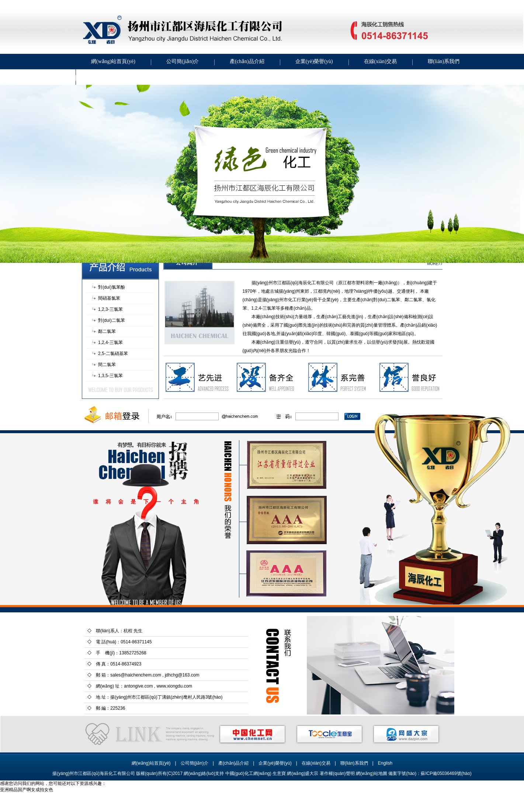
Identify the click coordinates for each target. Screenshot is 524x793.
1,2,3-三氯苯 (110, 309)
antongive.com (138, 686)
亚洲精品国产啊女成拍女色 (26, 789)
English (385, 763)
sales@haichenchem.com (135, 675)
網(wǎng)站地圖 (371, 773)
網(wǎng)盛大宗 (302, 773)
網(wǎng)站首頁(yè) (113, 61)
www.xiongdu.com (174, 686)
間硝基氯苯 (109, 298)
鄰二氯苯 (107, 331)
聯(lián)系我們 (443, 61)
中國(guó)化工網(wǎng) (248, 773)
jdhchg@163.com (182, 675)
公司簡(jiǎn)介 (182, 61)
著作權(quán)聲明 (337, 773)
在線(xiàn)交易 (380, 61)
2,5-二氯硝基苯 (113, 353)
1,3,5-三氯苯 (110, 375)
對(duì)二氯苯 (111, 320)
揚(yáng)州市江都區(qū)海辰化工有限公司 (292, 282)
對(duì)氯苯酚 (111, 287)
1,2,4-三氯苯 (110, 342)
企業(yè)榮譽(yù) (314, 61)
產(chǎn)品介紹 (247, 61)
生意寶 (279, 773)
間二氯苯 (107, 364)
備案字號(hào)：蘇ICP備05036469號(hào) (429, 773)
